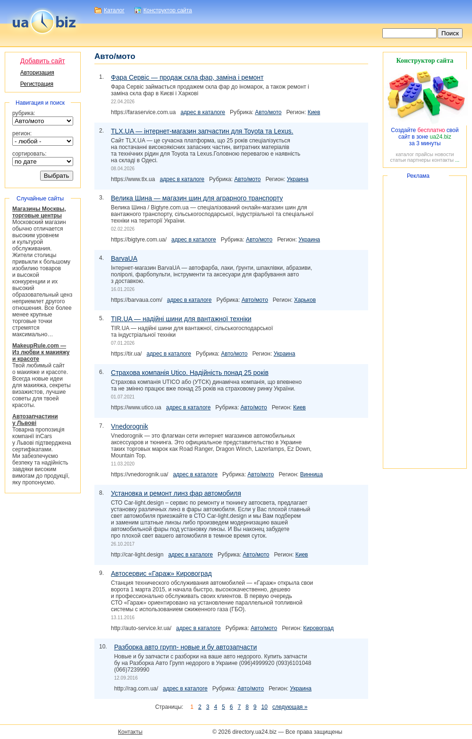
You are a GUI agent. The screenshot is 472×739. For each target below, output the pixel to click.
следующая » (289, 707)
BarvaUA (124, 258)
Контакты (130, 732)
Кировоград (318, 628)
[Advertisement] (425, 322)
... (457, 160)
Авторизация (37, 72)
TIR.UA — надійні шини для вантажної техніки (181, 319)
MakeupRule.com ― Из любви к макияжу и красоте (40, 352)
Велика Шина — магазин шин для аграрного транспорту (197, 198)
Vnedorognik (129, 426)
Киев (314, 112)
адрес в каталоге (202, 112)
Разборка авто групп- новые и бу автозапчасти (185, 647)
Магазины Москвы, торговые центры (39, 212)
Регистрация (36, 84)
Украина (298, 179)
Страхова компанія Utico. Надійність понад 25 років (190, 372)
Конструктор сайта (167, 10)
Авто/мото (268, 112)
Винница (311, 474)
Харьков (305, 300)
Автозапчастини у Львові (35, 419)
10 (264, 707)
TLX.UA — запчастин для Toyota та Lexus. (202, 131)
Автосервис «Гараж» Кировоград (161, 573)
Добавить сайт (42, 61)
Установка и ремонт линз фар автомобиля (176, 493)
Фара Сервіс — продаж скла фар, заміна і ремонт (187, 77)
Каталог (114, 10)
